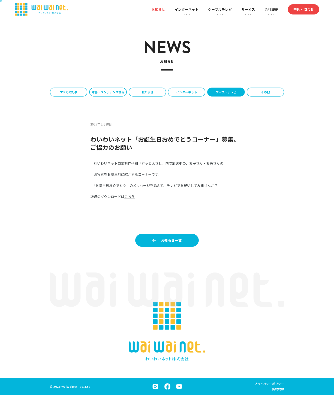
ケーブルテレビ (226, 92)
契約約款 (278, 389)
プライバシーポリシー (269, 384)
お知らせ (147, 92)
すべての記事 (68, 92)
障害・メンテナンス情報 (108, 92)
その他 (265, 92)
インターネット (186, 92)
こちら (129, 196)
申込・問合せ (303, 9)
